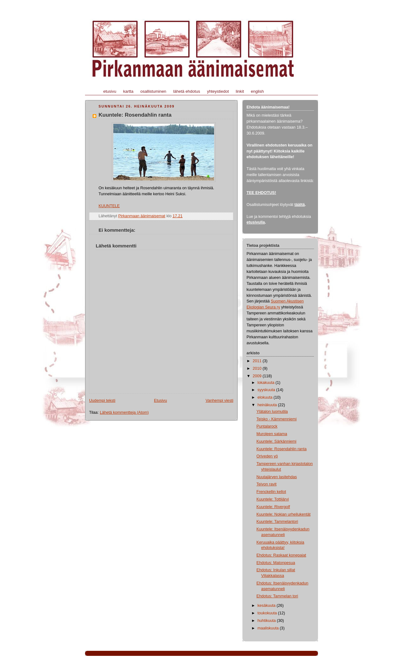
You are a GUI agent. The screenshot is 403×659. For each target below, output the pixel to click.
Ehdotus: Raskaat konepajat (281, 555)
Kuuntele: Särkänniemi (277, 441)
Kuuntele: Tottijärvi (273, 499)
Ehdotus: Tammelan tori (277, 596)
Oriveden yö (267, 456)
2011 (258, 361)
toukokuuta (268, 613)
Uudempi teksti (102, 400)
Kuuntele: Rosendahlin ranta (282, 449)
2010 (258, 368)
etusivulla (256, 222)
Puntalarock (267, 426)
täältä (299, 204)
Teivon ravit (267, 484)
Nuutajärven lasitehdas (277, 477)
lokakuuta (266, 382)
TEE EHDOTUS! (261, 193)
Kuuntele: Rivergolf (273, 507)
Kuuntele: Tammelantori (277, 521)
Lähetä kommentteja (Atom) (124, 412)
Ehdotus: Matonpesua (276, 563)
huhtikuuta (267, 620)
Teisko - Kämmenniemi (277, 419)
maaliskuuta (269, 628)
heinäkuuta (268, 405)
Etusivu (160, 400)
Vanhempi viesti (219, 400)
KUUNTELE (109, 206)
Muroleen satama (272, 434)
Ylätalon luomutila (272, 411)
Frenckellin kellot (271, 492)
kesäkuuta (267, 605)
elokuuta (266, 397)
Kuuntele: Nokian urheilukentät (284, 514)
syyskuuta (267, 390)
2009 (258, 376)
